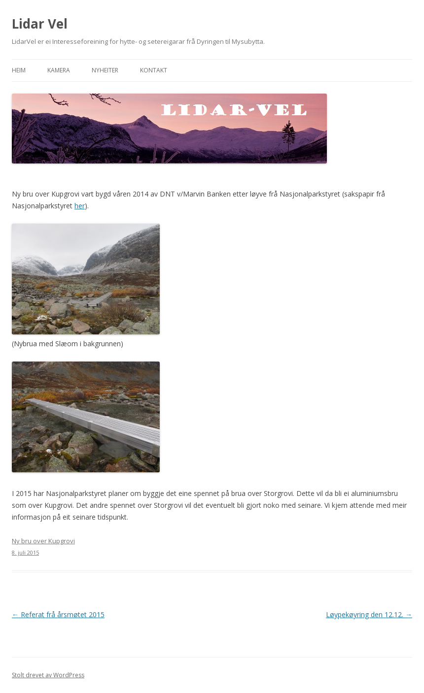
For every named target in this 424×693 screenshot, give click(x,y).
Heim (19, 70)
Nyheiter (105, 70)
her (79, 205)
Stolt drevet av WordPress (48, 675)
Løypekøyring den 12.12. (369, 614)
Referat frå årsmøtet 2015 (58, 614)
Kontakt (153, 70)
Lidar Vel (40, 24)
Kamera (58, 70)
